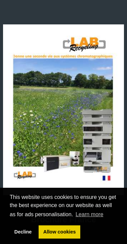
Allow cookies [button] (59, 232)
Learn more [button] (89, 214)
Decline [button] (22, 232)
